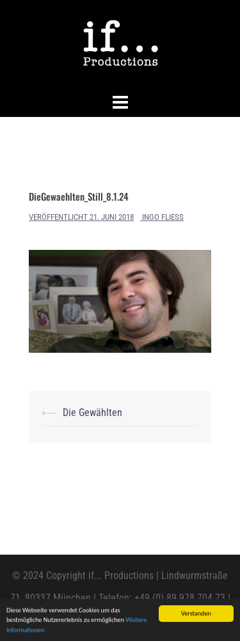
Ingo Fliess (163, 217)
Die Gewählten (92, 412)
